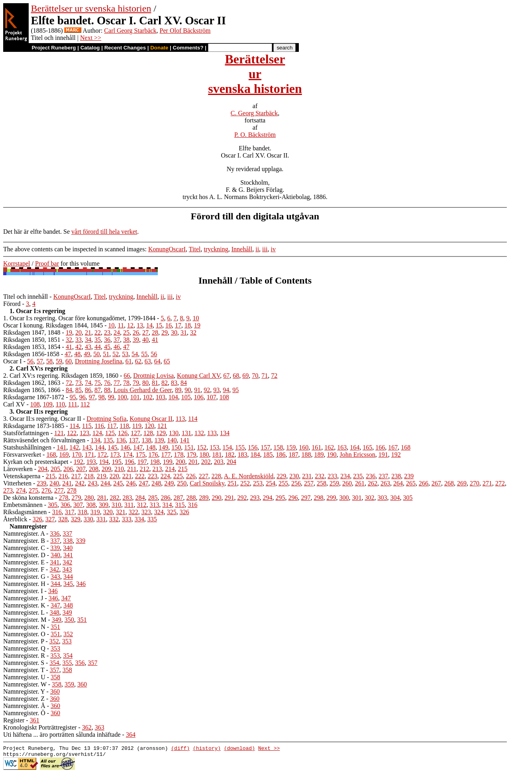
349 (67, 612)
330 (88, 519)
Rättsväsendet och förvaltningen (44, 440)
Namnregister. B (24, 540)
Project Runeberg (53, 48)
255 (283, 483)
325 (172, 512)
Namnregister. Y (24, 691)
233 (332, 476)
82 (164, 382)
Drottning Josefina (98, 361)
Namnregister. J (23, 598)
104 (173, 397)
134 (225, 433)
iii (264, 249)
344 (68, 576)
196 (129, 461)
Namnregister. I (23, 591)
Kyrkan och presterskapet (36, 461)
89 (178, 390)
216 (63, 476)
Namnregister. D (24, 555)
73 (78, 382)
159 (291, 447)
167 (393, 447)
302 (370, 497)
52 (115, 354)
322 (133, 512)
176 (153, 454)
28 (155, 332)
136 (121, 440)
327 (50, 519)
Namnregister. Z (24, 698)
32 (193, 332)
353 (67, 641)
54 (134, 354)
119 (136, 425)
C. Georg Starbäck (254, 113)
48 (77, 354)
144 (99, 447)
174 (127, 454)
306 (65, 504)
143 (87, 447)
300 (344, 497)
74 (88, 382)
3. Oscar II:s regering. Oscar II (42, 418)
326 (184, 512)
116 (99, 425)
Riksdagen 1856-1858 (31, 354)
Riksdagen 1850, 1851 (32, 339)
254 (270, 483)
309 (103, 504)
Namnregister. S (23, 662)
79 (136, 382)
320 (108, 512)
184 (255, 454)
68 (236, 375)
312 (141, 504)
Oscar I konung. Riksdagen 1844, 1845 (53, 325)
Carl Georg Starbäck (130, 30)
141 (185, 440)
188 (306, 454)
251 (232, 483)
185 (268, 454)
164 (354, 447)
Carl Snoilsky (207, 483)
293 (255, 497)
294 (268, 497)
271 (487, 483)
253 (258, 483)
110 (60, 404)
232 (319, 476)
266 (423, 483)
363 (99, 727)
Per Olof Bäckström (185, 30)
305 (408, 497)
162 (329, 447)
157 (265, 447)
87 (97, 390)
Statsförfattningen (26, 433)
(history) (207, 749)
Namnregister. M (24, 619)
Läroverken (18, 468)
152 (201, 447)
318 (82, 512)
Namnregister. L (23, 612)
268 (449, 483)
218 (89, 476)
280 (89, 497)
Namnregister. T (23, 670)
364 (130, 734)
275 (33, 490)
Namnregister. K (24, 605)
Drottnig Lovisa (153, 375)
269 (462, 483)
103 (160, 397)
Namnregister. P (23, 641)
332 (114, 519)
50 (96, 354)
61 (129, 361)
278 (71, 490)
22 (97, 332)
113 (180, 418)
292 (242, 497)
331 (101, 519)
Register (13, 720)
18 (187, 325)
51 (106, 354)
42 (78, 346)
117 (111, 425)
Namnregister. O (24, 634)
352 (68, 634)
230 (294, 476)
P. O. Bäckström (255, 134)
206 (68, 468)
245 (118, 483)
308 (91, 504)
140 (172, 440)
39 (136, 339)
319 (95, 512)
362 (87, 727)
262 (372, 483)
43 (88, 346)
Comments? (188, 48)
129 (161, 433)
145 (112, 447)
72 (274, 375)
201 (193, 461)
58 (49, 361)
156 (252, 447)
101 (135, 397)
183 (242, 454)
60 (68, 361)
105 (186, 397)
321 (121, 512)
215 (182, 468)
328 (63, 519)
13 (140, 325)
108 (224, 397)
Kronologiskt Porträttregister (39, 727)
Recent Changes (125, 48)
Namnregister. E (24, 562)
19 (197, 325)
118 (124, 425)
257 (309, 483)
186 (280, 454)
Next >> (90, 37)
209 (106, 468)
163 (342, 447)
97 (92, 397)
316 (192, 504)
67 (226, 375)
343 (67, 569)
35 (97, 339)
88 (107, 390)
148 (150, 447)
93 (216, 390)
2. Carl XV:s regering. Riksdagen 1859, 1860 (60, 375)
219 (101, 476)
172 (102, 454)
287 (178, 497)
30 (174, 332)
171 (89, 454)
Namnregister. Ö (24, 713)
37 (117, 339)
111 (72, 404)
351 (82, 619)
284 (140, 497)
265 (411, 483)
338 (68, 540)
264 (398, 483)
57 (40, 361)
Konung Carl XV (198, 375)
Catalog (90, 48)
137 (134, 440)
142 (74, 447)
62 (138, 361)
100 (122, 397)
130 (173, 433)
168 (405, 447)
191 (383, 454)
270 (474, 483)
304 (395, 497)
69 (245, 375)
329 (75, 519)
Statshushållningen (27, 447)
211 (131, 468)
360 (82, 684)
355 (67, 662)
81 (155, 382)
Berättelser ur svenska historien (91, 8)
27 (145, 332)
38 (126, 339)
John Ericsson (357, 454)
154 (227, 447)
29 (164, 332)
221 (127, 476)
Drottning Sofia (106, 418)
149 (163, 447)
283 (127, 497)
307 (78, 504)
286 (166, 497)
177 (166, 454)
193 (91, 461)
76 (107, 382)
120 (149, 425)
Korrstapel (16, 263)
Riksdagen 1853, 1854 (32, 346)
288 (191, 497)
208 (93, 468)
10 (195, 318)
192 (396, 454)
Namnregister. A (24, 533)
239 (409, 476)
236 (370, 476)
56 (154, 354)
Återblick (15, 519)
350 (69, 619)
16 (168, 325)
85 (78, 390)
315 (179, 504)
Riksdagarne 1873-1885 (33, 425)
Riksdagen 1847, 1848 (32, 332)
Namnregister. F (23, 569)
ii (257, 249)
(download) (239, 749)
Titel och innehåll (25, 296)
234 (345, 476)
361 (34, 720)
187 (293, 454)
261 (360, 483)
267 (436, 483)
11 (121, 325)
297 (306, 497)
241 (67, 483)
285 (153, 497)
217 (76, 476)
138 (146, 440)
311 (128, 504)
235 (358, 476)
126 (123, 433)
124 (97, 433)
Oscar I (12, 361)
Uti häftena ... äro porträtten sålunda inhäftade (62, 734)
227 (203, 476)
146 (125, 447)
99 (111, 397)
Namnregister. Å (24, 705)
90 (187, 390)
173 (115, 454)
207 (81, 468)
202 (206, 461)
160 (303, 447)
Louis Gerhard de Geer (143, 390)
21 (88, 332)
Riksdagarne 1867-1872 (33, 397)
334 (139, 519)
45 (107, 346)
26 (136, 332)
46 (117, 346)
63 (148, 361)
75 (97, 382)
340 (68, 547)
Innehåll (241, 249)
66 (127, 375)
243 (92, 483)
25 (126, 332)
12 (130, 325)
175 (140, 454)
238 (396, 476)
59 (59, 361)
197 (142, 461)
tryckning (216, 249)
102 (148, 397)
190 (331, 454)
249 (169, 483)
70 (255, 375)
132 (199, 433)
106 (199, 397)
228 (216, 476)
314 (167, 504)
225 (178, 476)
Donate (159, 48)
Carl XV (14, 404)
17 (178, 325)
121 (162, 425)
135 (108, 440)
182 (229, 454)
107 (211, 397)
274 (21, 490)
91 (197, 390)
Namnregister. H (24, 583)
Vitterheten (17, 483)
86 (88, 390)
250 (181, 483)
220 (114, 476)
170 (76, 454)
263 (385, 483)
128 (148, 433)
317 (70, 512)
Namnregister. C (24, 547)
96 (82, 397)
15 (159, 325)
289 (204, 497)
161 (316, 447)
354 (68, 655)
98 (101, 397)
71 (264, 375)
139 (159, 440)
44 (97, 346)
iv (273, 249)
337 (67, 533)
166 (380, 447)
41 (155, 339)
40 (145, 339)
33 (78, 339)
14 (149, 325)
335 (152, 519)
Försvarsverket (22, 454)
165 (367, 447)
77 (117, 382)
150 (176, 447)
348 (68, 605)
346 (81, 583)
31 (183, 332)
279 (76, 497)
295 (280, 497)
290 (217, 497)
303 (382, 497)
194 (104, 461)
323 (146, 512)
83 (174, 382)
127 (135, 433)
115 (86, 425)
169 (64, 454)
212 (144, 468)
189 (319, 454)
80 (145, 382)
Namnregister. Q (24, 648)
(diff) (180, 749)
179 (191, 454)
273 (8, 490)
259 (334, 483)
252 (245, 483)
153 (214, 447)
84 (183, 382)
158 (278, 447)
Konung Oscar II (151, 418)
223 (152, 476)
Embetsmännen (23, 504)
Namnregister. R (24, 655)
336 (54, 533)
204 (231, 461)
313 (154, 504)
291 (229, 497)
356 (79, 662)
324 (159, 512)
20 (78, 332)
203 (219, 461)
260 (347, 483)
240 (54, 483)
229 (281, 476)
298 (319, 497)
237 (383, 476)
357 (92, 662)
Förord (12, 303)
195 (117, 461)
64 (157, 361)
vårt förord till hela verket (104, 231)
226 (191, 476)
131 (186, 433)
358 (67, 670)
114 (192, 418)
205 (55, 468)
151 (189, 447)
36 (107, 339)
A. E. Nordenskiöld (248, 476)
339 (80, 540)
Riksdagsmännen (25, 512)
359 (69, 684)
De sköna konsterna (28, 497)
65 (167, 361)
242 (79, 483)
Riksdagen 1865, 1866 (32, 390)
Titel (195, 249)
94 (226, 390)
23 (107, 332)
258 (321, 483)
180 (204, 454)
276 (46, 490)
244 (105, 483)
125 (110, 433)
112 (85, 404)
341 (68, 555)
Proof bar (47, 263)
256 (296, 483)
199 (168, 461)
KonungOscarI (167, 249)
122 (71, 433)
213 (157, 468)
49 (87, 354)
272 (500, 483)
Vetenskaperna (21, 476)
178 (178, 454)
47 (126, 346)
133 (212, 433)
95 (235, 390)
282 (115, 497)
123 (84, 433)
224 (165, 476)
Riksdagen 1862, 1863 (32, 382)
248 (156, 483)
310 (116, 504)
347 (66, 598)
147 (138, 447)
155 (240, 447)
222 (140, 476)
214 (170, 468)
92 (207, 390)
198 (155, 461)
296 (293, 497)
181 (217, 454)
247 (143, 483)
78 (126, 382)
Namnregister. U (24, 677)
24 (117, 332)
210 (119, 468)
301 (357, 497)
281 (102, 497)
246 (130, 483)
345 (68, 583)
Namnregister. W (25, 684)
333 (126, 519)
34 (88, 339)
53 (125, 354)
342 (67, 562)
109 (48, 404)
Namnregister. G (24, 576)
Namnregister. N (24, 626)
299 (331, 497)
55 (144, 354)
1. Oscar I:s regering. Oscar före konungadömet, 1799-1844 (79, 318)
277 (59, 490)
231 (307, 476)
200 (180, 461)
